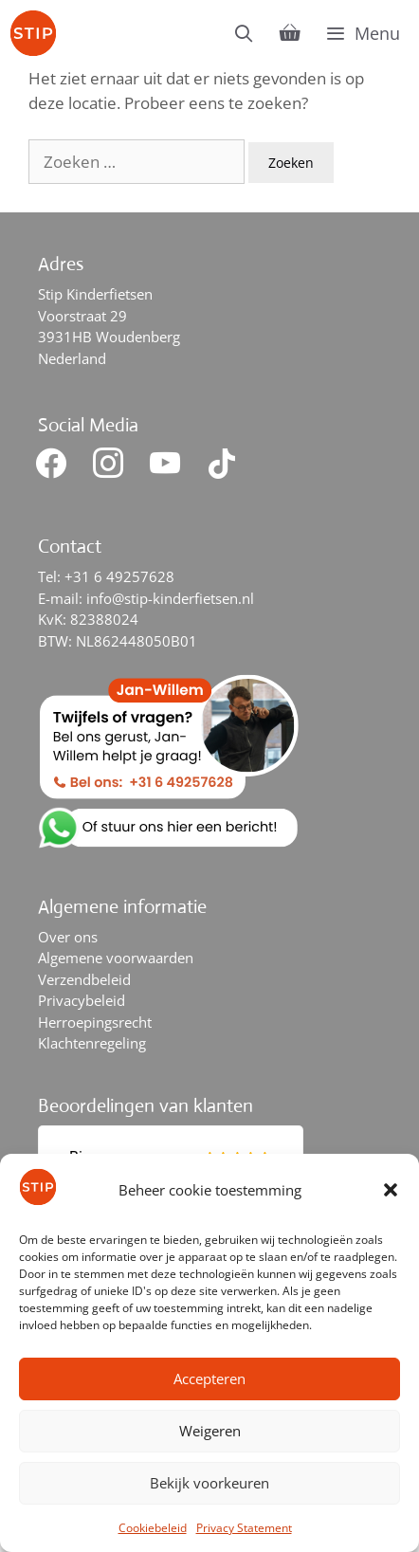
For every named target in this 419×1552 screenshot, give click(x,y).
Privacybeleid (81, 1000)
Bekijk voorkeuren (209, 1482)
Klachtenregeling (92, 1042)
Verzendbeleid (84, 979)
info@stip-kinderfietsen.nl (170, 598)
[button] (390, 1189)
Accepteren (209, 1378)
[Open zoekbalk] (244, 33)
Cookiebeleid (152, 1528)
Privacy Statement (244, 1528)
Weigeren (210, 1430)
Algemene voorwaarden (115, 957)
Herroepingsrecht (95, 1022)
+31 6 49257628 (119, 576)
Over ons (68, 936)
